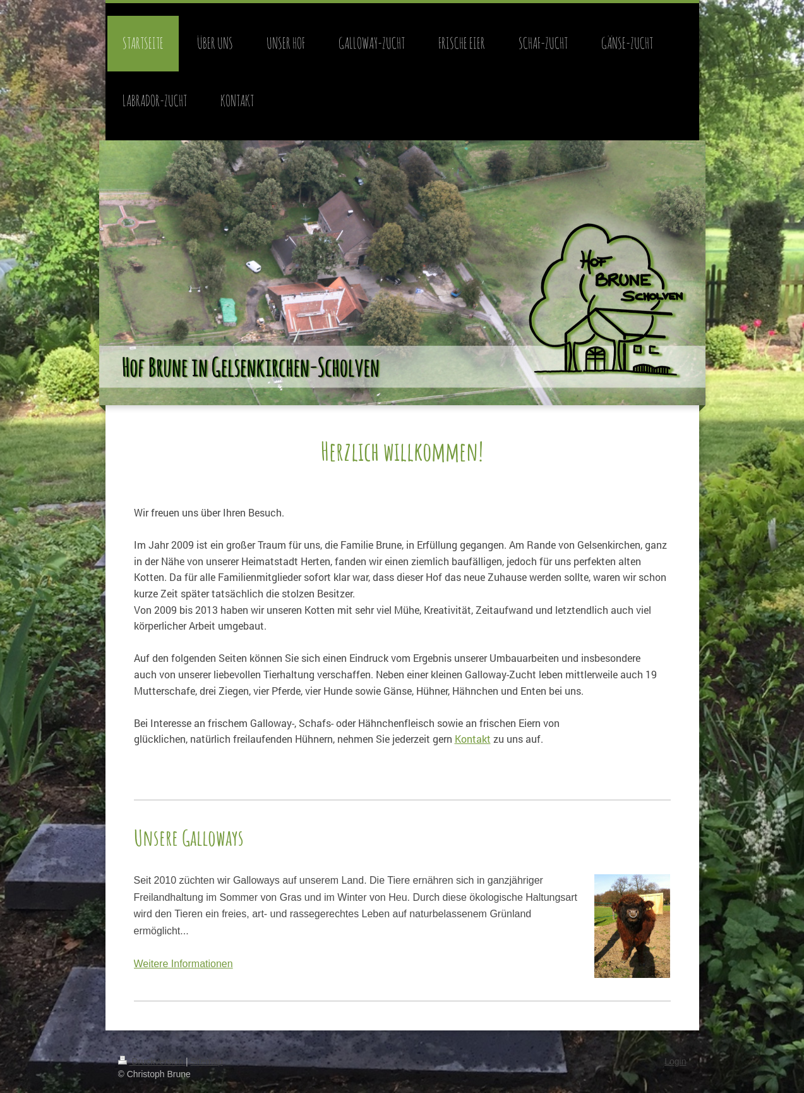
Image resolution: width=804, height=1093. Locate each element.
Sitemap (207, 1061)
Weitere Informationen (183, 963)
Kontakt (473, 738)
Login (675, 1061)
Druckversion (152, 1061)
